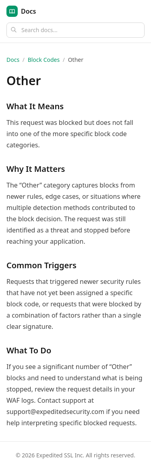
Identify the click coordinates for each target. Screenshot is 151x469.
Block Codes (44, 59)
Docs (12, 59)
